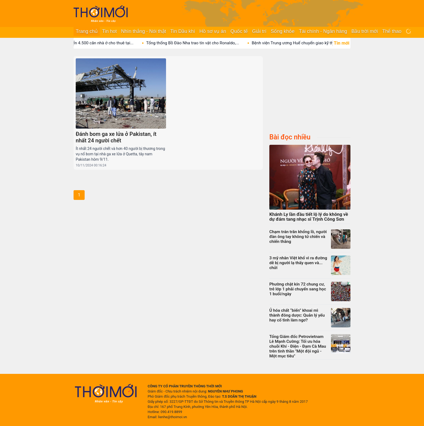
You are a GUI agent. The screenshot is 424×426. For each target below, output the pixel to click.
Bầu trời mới (364, 31)
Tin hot (109, 31)
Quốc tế (239, 31)
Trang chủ (87, 31)
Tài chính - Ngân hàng (323, 31)
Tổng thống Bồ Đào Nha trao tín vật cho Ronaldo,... (198, 43)
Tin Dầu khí (182, 31)
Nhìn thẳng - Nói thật (143, 31)
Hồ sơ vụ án (212, 31)
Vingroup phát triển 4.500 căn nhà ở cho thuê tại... (93, 43)
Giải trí (259, 31)
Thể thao (391, 31)
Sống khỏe (282, 31)
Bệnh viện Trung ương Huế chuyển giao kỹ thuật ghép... (307, 43)
